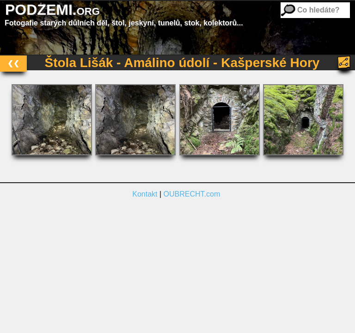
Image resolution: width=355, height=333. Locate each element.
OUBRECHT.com (192, 194)
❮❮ (13, 63)
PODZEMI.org (52, 9)
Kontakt (144, 194)
